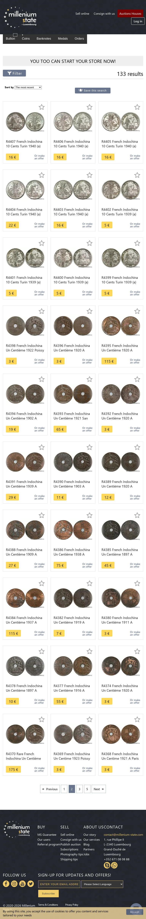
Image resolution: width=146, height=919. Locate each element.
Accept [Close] (134, 911)
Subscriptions (69, 849)
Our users (43, 839)
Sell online (82, 13)
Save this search (95, 90)
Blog (86, 844)
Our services (91, 839)
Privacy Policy (71, 904)
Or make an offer (39, 157)
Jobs (86, 854)
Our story (89, 834)
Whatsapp (114, 865)
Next (97, 789)
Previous (52, 789)
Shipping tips (69, 859)
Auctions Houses (130, 13)
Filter (17, 73)
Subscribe (48, 893)
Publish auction (70, 844)
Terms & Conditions (48, 904)
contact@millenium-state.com (123, 834)
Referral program (48, 844)
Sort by (9, 87)
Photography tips (71, 854)
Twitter (30, 884)
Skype (107, 865)
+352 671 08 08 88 (116, 859)
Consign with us (104, 13)
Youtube (22, 884)
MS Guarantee (46, 834)
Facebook (6, 884)
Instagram (14, 884)
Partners (88, 849)
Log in (138, 21)
